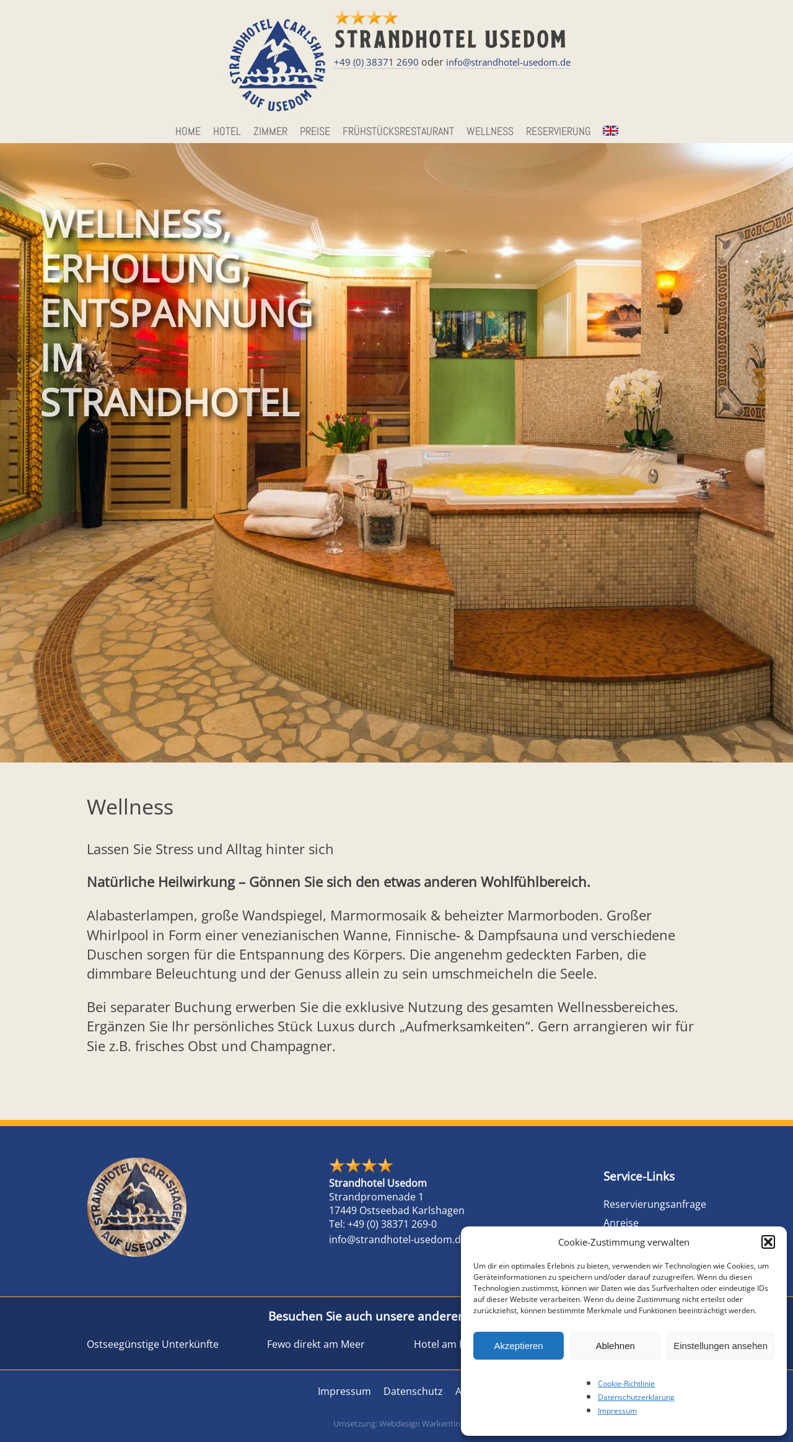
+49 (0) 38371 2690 (376, 62)
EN (609, 131)
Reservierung (558, 131)
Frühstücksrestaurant (398, 131)
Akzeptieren (518, 1345)
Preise (315, 131)
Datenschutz (413, 1391)
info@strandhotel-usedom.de (508, 62)
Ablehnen (614, 1345)
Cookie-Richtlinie (626, 1383)
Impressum (617, 1410)
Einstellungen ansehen (720, 1345)
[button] (768, 1242)
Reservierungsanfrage (654, 1204)
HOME (188, 131)
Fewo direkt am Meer (316, 1344)
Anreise (621, 1223)
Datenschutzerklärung (636, 1397)
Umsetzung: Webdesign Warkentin (396, 1423)
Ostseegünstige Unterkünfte (153, 1344)
